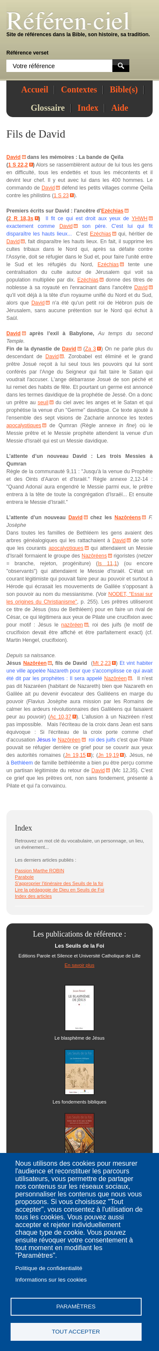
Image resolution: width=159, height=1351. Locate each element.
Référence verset (27, 53)
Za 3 (90, 349)
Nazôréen (35, 663)
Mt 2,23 (102, 663)
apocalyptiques (23, 425)
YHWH (139, 218)
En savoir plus (79, 965)
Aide (119, 107)
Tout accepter (76, 1331)
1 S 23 (61, 195)
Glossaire (48, 107)
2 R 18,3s (20, 218)
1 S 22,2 (18, 165)
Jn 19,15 (75, 755)
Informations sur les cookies (50, 1279)
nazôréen (72, 625)
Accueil (34, 89)
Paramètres (76, 1306)
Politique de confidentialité (48, 1268)
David (52, 134)
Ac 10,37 (60, 717)
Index (88, 107)
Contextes (79, 89)
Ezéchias (112, 211)
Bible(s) (124, 89)
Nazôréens (127, 517)
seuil (43, 402)
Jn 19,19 (108, 755)
